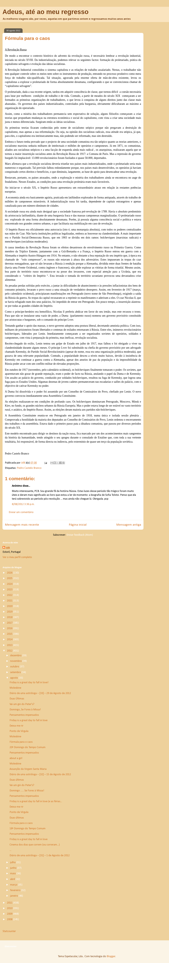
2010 (10, 908)
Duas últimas (17, 779)
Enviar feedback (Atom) (80, 534)
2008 (10, 919)
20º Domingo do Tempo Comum (27, 747)
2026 (10, 572)
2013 (10, 645)
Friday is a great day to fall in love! (29, 682)
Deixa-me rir (16, 725)
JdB (8, 548)
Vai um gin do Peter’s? (22, 785)
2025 (10, 578)
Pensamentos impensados (24, 715)
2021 (10, 600)
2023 (10, 589)
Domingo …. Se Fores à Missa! (27, 790)
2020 (10, 606)
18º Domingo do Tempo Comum (27, 828)
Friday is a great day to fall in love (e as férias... (36, 801)
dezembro (16, 655)
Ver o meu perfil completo (17, 557)
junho (13, 868)
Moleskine (15, 687)
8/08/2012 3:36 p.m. (23, 504)
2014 (10, 639)
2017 (10, 622)
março (14, 884)
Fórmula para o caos (21, 742)
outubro (15, 666)
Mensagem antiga (128, 524)
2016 (10, 628)
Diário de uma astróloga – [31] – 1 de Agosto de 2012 (40, 855)
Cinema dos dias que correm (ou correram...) (35, 844)
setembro (16, 672)
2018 (10, 617)
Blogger (111, 956)
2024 (10, 584)
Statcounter (9, 931)
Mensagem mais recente (22, 524)
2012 (10, 650)
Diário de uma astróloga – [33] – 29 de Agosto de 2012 (40, 693)
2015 (10, 634)
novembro (16, 661)
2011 (10, 902)
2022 (10, 595)
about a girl (16, 758)
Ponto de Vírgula (19, 731)
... (10, 850)
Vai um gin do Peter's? (22, 704)
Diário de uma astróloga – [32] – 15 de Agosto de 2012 (40, 774)
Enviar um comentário (21, 512)
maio (13, 873)
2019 (10, 611)
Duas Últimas (17, 698)
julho (13, 862)
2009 (10, 913)
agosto (14, 677)
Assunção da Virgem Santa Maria (28, 769)
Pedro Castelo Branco (29, 468)
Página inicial (77, 524)
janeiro (14, 895)
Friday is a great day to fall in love (28, 720)
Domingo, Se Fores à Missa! (25, 709)
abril (13, 879)
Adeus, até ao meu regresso (45, 11)
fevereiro (15, 890)
